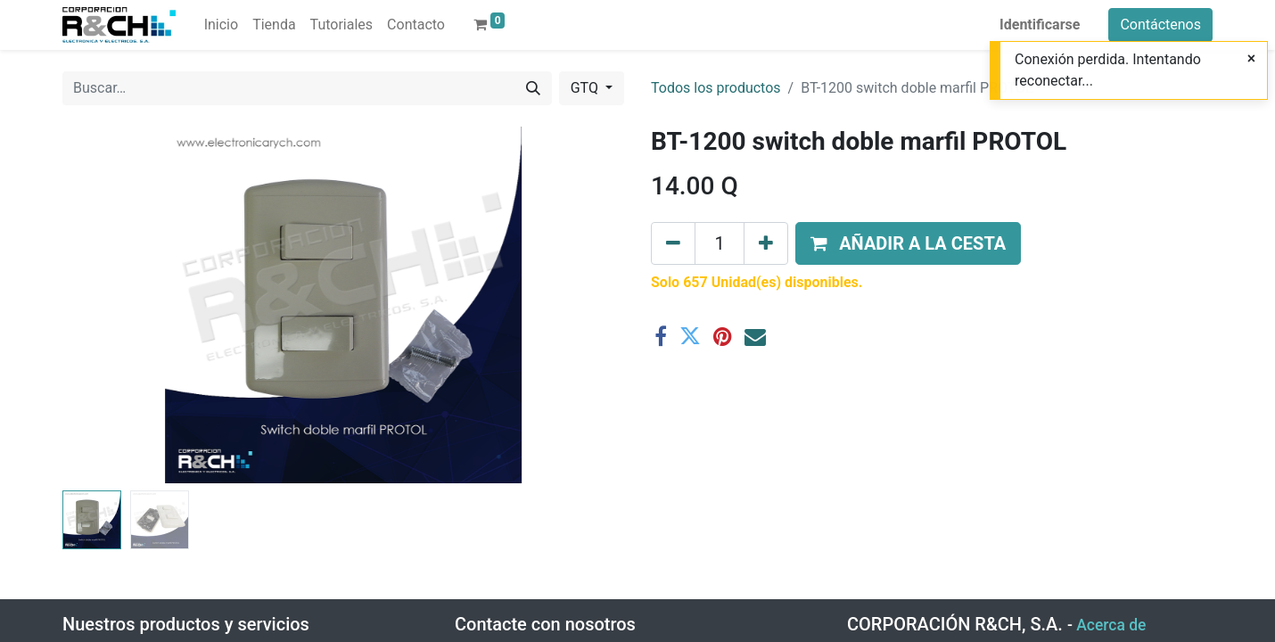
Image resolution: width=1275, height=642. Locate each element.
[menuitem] (221, 25)
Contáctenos (1160, 24)
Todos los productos (716, 87)
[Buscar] (533, 88)
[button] (908, 243)
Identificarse (1039, 24)
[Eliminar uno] (673, 243)
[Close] (1251, 59)
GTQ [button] (586, 87)
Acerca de (1111, 625)
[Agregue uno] (766, 243)
